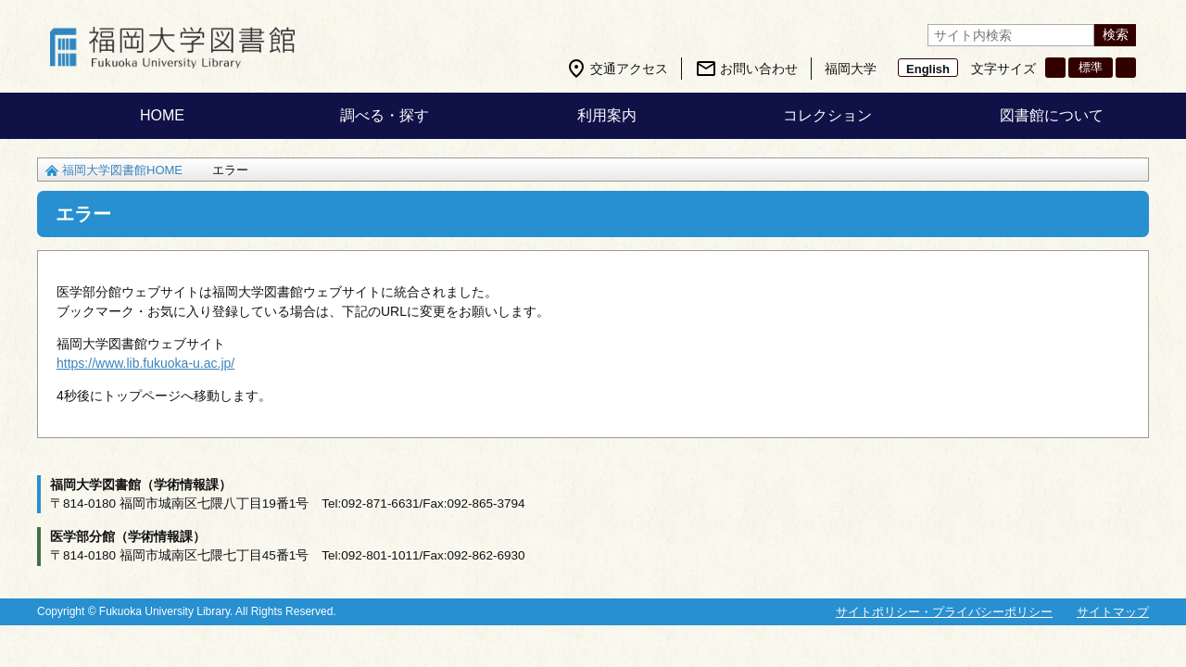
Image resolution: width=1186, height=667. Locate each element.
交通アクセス (629, 68)
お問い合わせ (759, 68)
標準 (1091, 67)
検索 (1116, 34)
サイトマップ (1113, 612)
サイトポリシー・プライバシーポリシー (944, 612)
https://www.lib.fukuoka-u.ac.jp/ (145, 363)
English (928, 69)
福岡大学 (851, 68)
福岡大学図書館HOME (122, 170)
